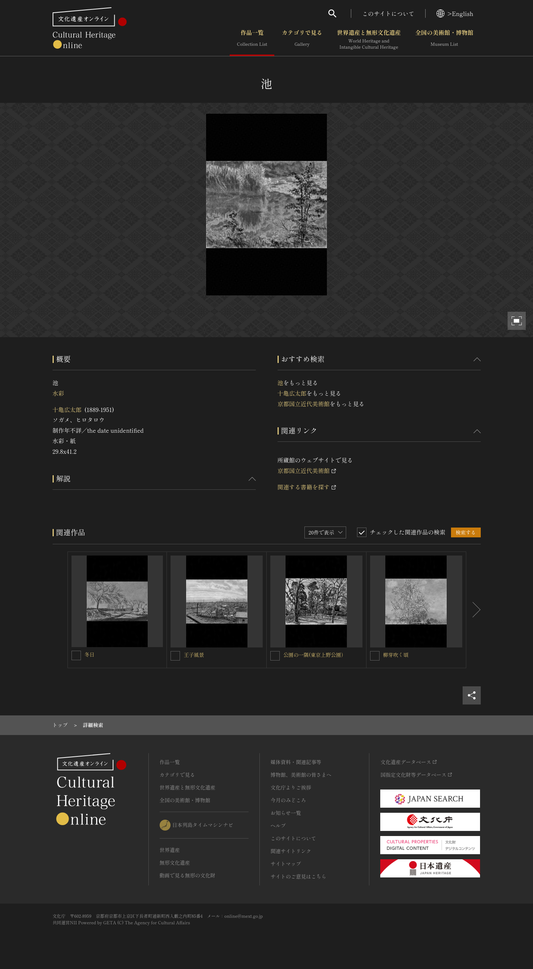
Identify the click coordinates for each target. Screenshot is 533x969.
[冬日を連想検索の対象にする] (76, 655)
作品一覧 (252, 39)
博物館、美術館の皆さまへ (301, 774)
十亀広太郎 (67, 409)
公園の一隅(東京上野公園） (314, 654)
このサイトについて (388, 13)
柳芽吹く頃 (396, 654)
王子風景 (194, 654)
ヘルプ (278, 825)
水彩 (58, 393)
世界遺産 (170, 849)
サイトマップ (286, 863)
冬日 (90, 654)
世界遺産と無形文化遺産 (369, 39)
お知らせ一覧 (286, 812)
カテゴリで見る (302, 39)
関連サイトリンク (291, 851)
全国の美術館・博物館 (444, 39)
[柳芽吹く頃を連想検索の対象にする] (375, 656)
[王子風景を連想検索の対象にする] (175, 656)
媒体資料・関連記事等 (296, 762)
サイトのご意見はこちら (299, 876)
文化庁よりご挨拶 (291, 787)
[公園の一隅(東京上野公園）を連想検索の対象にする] (275, 656)
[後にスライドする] (473, 610)
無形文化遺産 (175, 862)
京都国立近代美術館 (304, 403)
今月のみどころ (288, 800)
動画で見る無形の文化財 (188, 875)
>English (454, 13)
